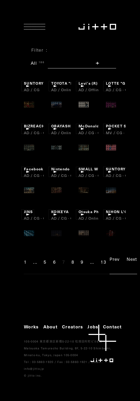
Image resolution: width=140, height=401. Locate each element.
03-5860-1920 (43, 362)
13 (104, 261)
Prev (115, 259)
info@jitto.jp (34, 368)
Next (132, 259)
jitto (102, 343)
